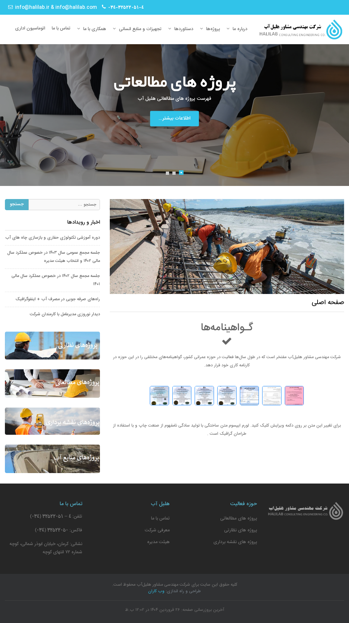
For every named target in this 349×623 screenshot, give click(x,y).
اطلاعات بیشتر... (174, 118)
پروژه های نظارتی (240, 530)
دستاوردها (183, 29)
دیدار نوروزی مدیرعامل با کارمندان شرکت (65, 314)
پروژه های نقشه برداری (235, 542)
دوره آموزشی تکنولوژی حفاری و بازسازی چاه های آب (52, 237)
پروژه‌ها (213, 29)
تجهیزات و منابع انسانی (140, 29)
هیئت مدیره (158, 542)
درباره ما (240, 29)
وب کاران (156, 591)
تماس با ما (61, 28)
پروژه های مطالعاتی (238, 518)
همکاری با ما (94, 29)
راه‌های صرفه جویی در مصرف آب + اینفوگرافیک (57, 299)
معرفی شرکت (157, 530)
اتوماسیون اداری (30, 28)
